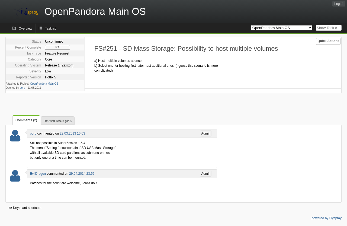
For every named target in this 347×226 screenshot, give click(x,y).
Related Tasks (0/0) (58, 121)
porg (22, 87)
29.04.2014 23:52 (81, 174)
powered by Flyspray (326, 218)
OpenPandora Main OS (44, 83)
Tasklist (50, 28)
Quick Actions (328, 41)
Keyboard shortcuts (25, 208)
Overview (25, 28)
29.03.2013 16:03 (72, 133)
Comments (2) (26, 120)
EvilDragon (38, 174)
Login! (338, 4)
